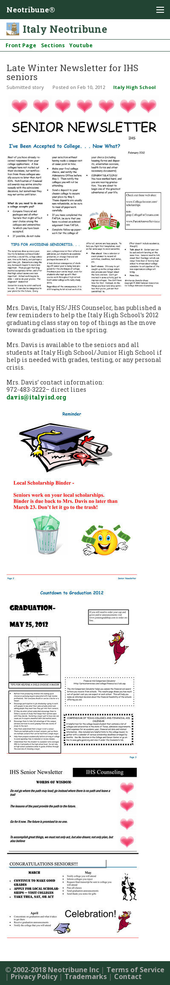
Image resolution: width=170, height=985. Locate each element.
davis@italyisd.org (36, 397)
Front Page (21, 45)
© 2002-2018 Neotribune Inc (52, 969)
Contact (128, 976)
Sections (53, 45)
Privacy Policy (34, 976)
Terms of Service (135, 969)
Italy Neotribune (65, 29)
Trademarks (85, 976)
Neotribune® (30, 9)
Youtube (81, 45)
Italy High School (134, 87)
